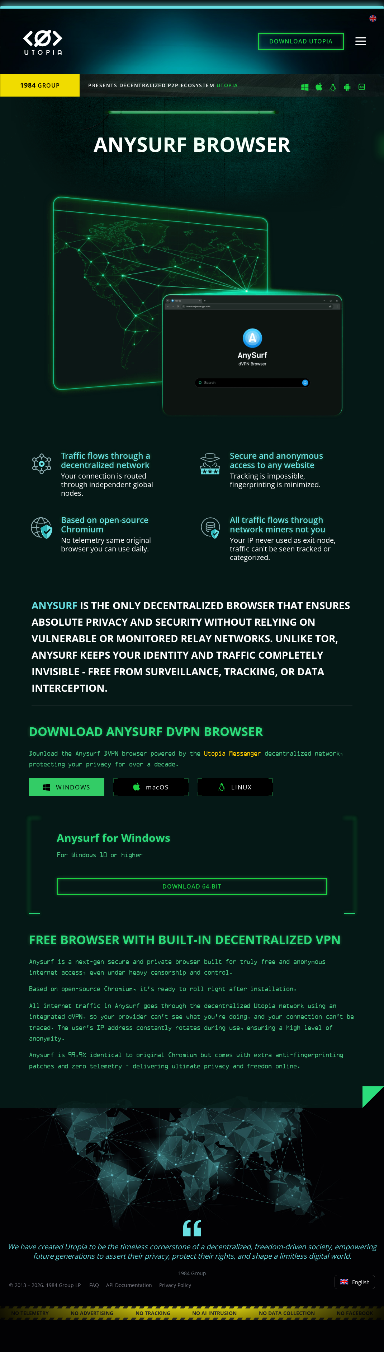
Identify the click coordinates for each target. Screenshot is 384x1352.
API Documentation (129, 1285)
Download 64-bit (192, 886)
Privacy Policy (175, 1285)
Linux (225, 787)
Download (301, 41)
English (355, 1282)
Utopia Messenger (232, 754)
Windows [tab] (65, 787)
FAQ (94, 1285)
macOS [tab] (145, 787)
